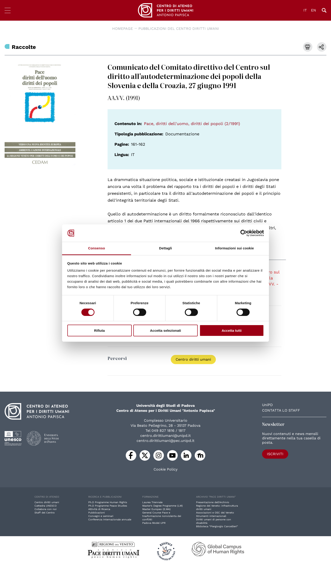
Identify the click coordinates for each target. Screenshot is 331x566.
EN (313, 10)
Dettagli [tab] (165, 248)
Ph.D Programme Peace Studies (107, 505)
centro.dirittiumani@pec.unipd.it (165, 440)
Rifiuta (99, 330)
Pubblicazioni (96, 512)
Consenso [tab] (96, 248)
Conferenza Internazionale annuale (109, 519)
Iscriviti (275, 454)
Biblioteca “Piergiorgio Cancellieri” (217, 526)
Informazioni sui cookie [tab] (234, 248)
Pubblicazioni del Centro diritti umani (178, 28)
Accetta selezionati (165, 330)
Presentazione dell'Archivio (212, 502)
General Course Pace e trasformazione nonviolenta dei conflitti (161, 516)
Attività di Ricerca (99, 509)
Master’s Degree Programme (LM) (162, 505)
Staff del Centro (44, 512)
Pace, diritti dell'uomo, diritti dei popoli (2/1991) (192, 123)
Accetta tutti (232, 330)
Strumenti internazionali (211, 516)
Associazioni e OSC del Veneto (215, 512)
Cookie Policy (165, 469)
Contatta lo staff (281, 410)
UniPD (267, 405)
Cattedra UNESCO (45, 505)
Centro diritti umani (193, 359)
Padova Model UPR (154, 522)
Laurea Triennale (152, 502)
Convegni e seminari (100, 516)
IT (305, 10)
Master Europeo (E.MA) (156, 509)
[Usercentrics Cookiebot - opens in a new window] (244, 233)
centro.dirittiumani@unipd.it (165, 435)
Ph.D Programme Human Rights (107, 502)
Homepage (122, 28)
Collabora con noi (45, 509)
